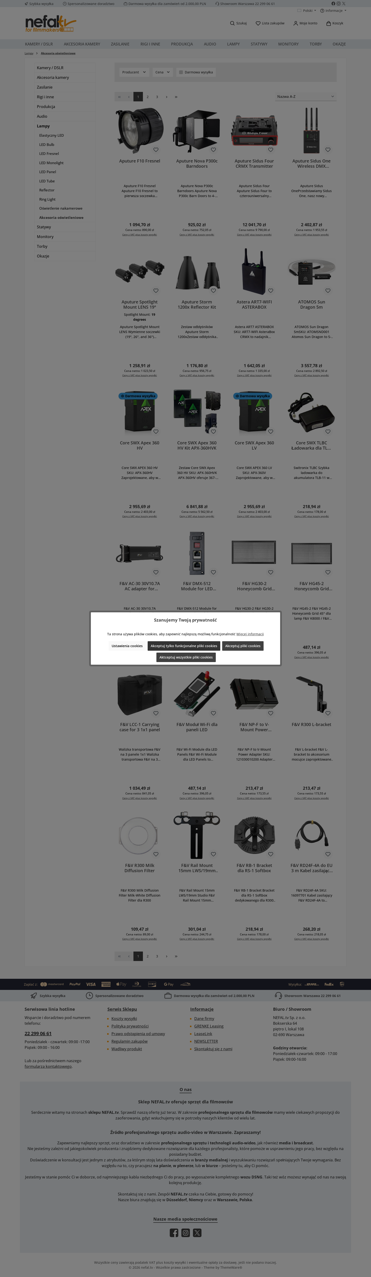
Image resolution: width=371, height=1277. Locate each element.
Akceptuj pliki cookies (243, 646)
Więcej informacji (250, 634)
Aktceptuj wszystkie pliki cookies (186, 657)
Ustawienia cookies (127, 646)
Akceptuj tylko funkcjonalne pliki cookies (184, 646)
